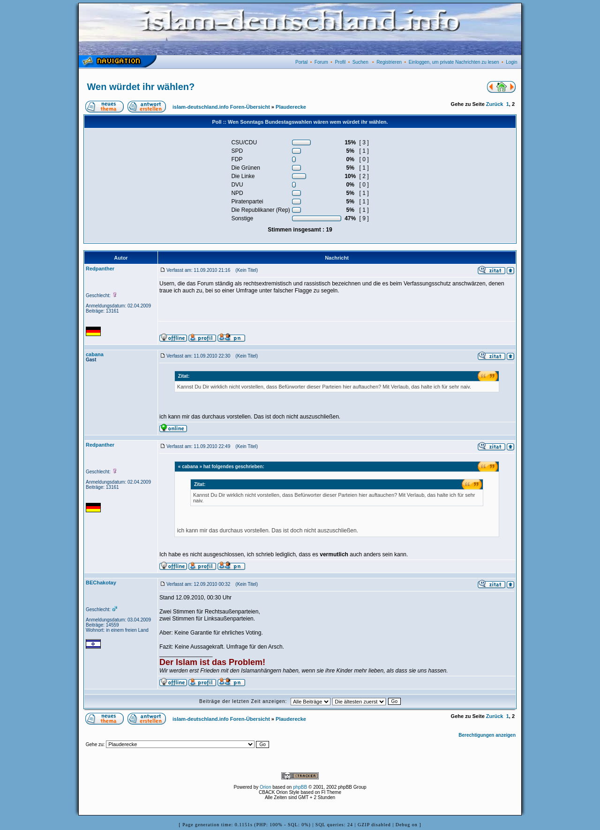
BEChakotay (101, 582)
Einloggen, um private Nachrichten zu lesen (454, 62)
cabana (95, 354)
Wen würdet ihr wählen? (141, 87)
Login (511, 62)
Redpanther (100, 268)
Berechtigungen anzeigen (487, 735)
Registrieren (389, 62)
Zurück (494, 104)
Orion (265, 787)
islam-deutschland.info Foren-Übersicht (221, 107)
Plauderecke (291, 107)
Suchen (360, 62)
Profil (340, 62)
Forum (321, 62)
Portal (301, 62)
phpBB (300, 787)
